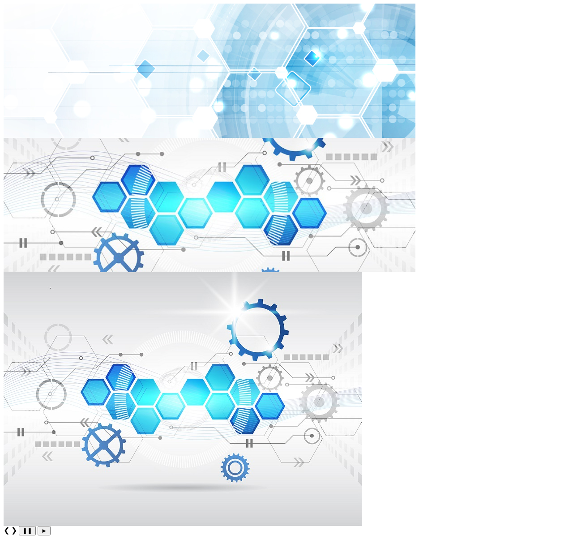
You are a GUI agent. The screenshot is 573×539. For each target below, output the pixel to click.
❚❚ (27, 530)
